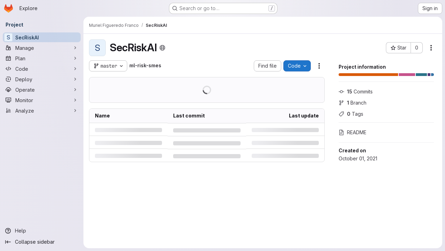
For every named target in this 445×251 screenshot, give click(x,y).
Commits (356, 91)
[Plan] (42, 58)
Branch (352, 103)
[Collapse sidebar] (42, 242)
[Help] (42, 231)
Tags (351, 114)
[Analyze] (42, 110)
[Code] (42, 69)
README (352, 132)
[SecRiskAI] (42, 37)
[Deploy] (42, 79)
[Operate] (42, 89)
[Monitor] (42, 100)
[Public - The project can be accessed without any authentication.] (162, 48)
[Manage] (42, 48)
